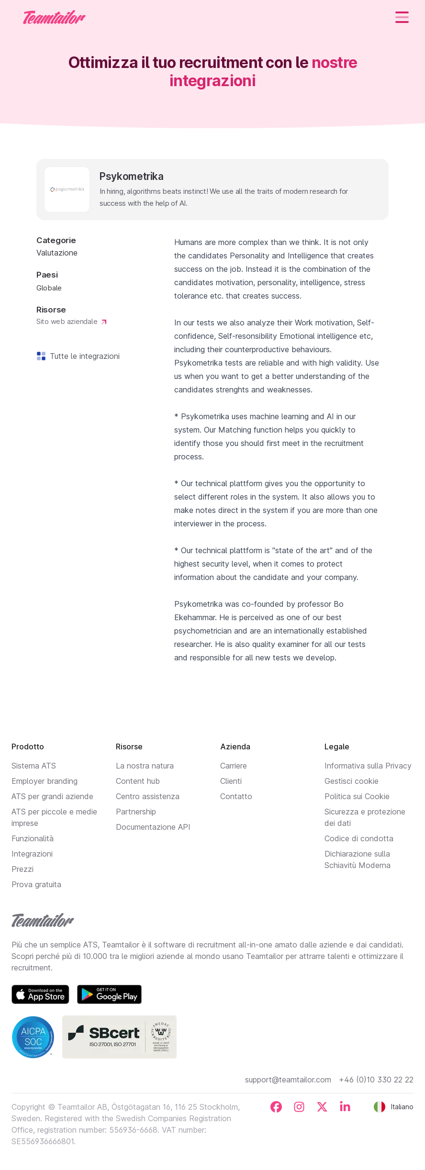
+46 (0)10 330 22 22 (376, 1079)
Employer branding (44, 781)
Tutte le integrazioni (82, 356)
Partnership (136, 811)
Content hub (138, 781)
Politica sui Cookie (357, 796)
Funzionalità (32, 838)
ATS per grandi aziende (52, 796)
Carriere (233, 765)
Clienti (231, 781)
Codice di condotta (358, 838)
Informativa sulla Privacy (368, 765)
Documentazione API (153, 827)
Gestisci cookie (351, 781)
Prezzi (22, 869)
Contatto (236, 796)
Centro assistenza (147, 796)
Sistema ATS (33, 765)
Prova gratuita (36, 884)
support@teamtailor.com (288, 1079)
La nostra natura (145, 765)
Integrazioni (32, 853)
